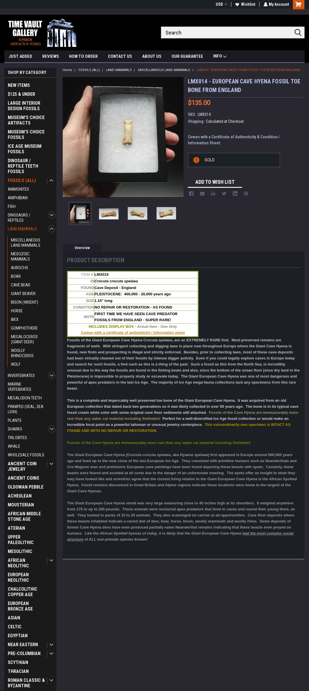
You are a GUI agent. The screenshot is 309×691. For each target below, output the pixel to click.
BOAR (16, 276)
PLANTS (15, 420)
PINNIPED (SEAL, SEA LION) (25, 409)
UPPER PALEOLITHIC (21, 539)
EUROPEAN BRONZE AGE (20, 606)
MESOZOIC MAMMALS (20, 256)
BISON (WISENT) (24, 302)
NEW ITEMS (19, 85)
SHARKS (15, 429)
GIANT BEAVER (23, 293)
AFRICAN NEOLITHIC (18, 563)
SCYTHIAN (18, 662)
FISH (12, 206)
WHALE (14, 446)
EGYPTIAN (18, 635)
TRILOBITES (17, 437)
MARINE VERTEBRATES (19, 387)
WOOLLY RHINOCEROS (22, 353)
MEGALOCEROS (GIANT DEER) (24, 339)
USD (220, 4)
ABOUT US (151, 56)
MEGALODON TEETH (25, 398)
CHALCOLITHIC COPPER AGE (22, 591)
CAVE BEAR (20, 285)
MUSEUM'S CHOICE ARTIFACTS (26, 120)
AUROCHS (19, 267)
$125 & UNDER (21, 94)
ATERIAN (16, 528)
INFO (220, 56)
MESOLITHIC (20, 551)
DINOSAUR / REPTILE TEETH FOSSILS (23, 166)
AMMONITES (18, 189)
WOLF (16, 364)
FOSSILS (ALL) (22, 180)
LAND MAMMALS (22, 228)
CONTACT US (120, 56)
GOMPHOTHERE (24, 328)
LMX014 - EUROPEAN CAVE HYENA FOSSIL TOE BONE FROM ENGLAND (248, 70)
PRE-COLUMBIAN (24, 653)
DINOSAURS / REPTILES (19, 218)
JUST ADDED (20, 56)
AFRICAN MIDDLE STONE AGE (24, 516)
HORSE (17, 310)
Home (67, 70)
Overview (82, 248)
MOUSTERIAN (21, 505)
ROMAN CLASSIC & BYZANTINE (26, 682)
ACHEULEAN (20, 496)
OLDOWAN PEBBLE (25, 487)
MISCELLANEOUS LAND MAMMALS (25, 243)
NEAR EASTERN (23, 644)
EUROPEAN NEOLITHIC (18, 577)
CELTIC (15, 626)
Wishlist (245, 4)
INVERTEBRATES (21, 375)
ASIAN (14, 618)
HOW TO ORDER (83, 56)
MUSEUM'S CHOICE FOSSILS (26, 134)
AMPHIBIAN (18, 197)
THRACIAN (18, 671)
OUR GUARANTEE (187, 56)
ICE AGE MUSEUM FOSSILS (24, 148)
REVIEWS (50, 56)
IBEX (14, 319)
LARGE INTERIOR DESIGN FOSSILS (24, 105)
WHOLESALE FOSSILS (26, 455)
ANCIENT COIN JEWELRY (22, 466)
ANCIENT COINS (23, 478)
